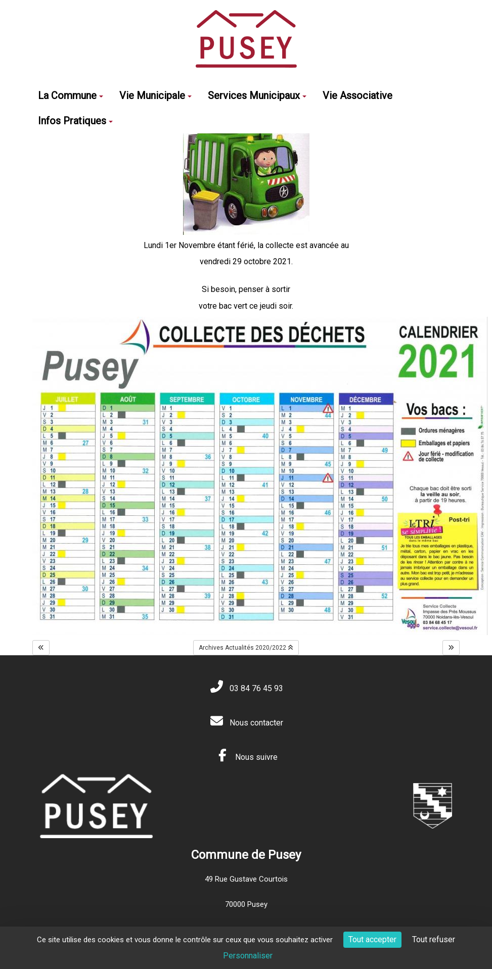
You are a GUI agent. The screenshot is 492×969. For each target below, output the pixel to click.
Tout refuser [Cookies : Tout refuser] (433, 939)
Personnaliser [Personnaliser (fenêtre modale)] (248, 955)
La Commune (70, 95)
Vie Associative (357, 95)
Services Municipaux (257, 95)
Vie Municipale (155, 95)
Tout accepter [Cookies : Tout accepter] (372, 939)
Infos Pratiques (75, 121)
